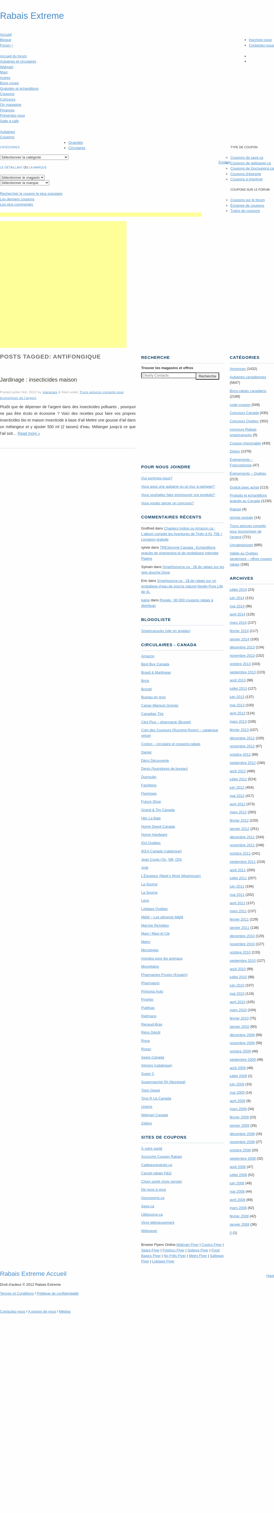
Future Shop (151, 801)
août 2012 (238, 771)
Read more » (29, 433)
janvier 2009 (239, 1125)
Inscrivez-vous (260, 40)
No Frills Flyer (175, 1256)
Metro (145, 942)
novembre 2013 (242, 655)
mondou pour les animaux (162, 958)
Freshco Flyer (173, 1250)
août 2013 (238, 680)
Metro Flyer (198, 1256)
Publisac (148, 1008)
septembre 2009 (243, 1059)
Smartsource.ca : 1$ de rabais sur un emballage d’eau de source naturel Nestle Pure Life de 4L (182, 586)
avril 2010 (237, 1002)
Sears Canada (152, 1057)
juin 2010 (237, 985)
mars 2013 (238, 721)
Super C (147, 1074)
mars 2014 (238, 622)
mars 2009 (238, 1109)
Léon (145, 900)
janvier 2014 (239, 639)
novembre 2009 (242, 1043)
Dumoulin (148, 777)
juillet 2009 (238, 1076)
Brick (145, 681)
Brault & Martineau (156, 672)
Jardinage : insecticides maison (38, 380)
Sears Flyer (150, 1250)
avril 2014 (237, 614)
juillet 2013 (238, 688)
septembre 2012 (243, 763)
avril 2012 (237, 804)
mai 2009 (237, 1092)
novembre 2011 (242, 845)
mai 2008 (237, 1191)
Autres (5, 78)
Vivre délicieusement (157, 1222)
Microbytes (150, 950)
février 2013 (239, 730)
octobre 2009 (240, 1051)
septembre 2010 (243, 961)
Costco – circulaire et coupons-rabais (170, 744)
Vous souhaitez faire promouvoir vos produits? (178, 495)
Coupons (7, 94)
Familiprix (149, 785)
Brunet (146, 689)
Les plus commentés (16, 204)
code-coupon (240, 405)
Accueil (6, 34)
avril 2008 (237, 1200)
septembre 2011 (243, 862)
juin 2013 (237, 697)
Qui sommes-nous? (156, 478)
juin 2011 (237, 886)
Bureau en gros (153, 697)
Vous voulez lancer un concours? (167, 503)
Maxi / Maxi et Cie (155, 933)
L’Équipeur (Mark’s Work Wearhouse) (171, 876)
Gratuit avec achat (244, 487)
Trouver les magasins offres (167, 368)
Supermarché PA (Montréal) (163, 1082)
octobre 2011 (240, 853)
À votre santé (151, 1148)
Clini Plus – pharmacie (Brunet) (166, 722)
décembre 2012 (242, 738)
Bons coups (9, 83)
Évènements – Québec (248, 473)
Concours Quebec (244, 421)
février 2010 (239, 1018)
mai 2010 (237, 993)
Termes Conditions (17, 1293)
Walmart (6, 67)
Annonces (238, 369)
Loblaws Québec (154, 909)
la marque (38, 167)
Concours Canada (244, 413)
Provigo (147, 999)
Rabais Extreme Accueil (33, 1273)
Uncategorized (241, 545)
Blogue (5, 40)
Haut (270, 1276)
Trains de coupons (245, 211)
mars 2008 (238, 1208)
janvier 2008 (239, 1224)
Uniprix (146, 1107)
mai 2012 (237, 796)
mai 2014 (237, 606)
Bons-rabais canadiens (248, 391)
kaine (145, 600)
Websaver (149, 1231)
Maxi (3, 72)
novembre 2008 (242, 1142)
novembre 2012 (242, 746)
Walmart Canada (154, 1115)
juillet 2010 (238, 977)
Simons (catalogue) (156, 1065)
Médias (65, 1311)
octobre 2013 (240, 664)
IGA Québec (151, 843)
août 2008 (238, 1167)
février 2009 (239, 1117)
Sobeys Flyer (197, 1250)
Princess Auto (152, 991)
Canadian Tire (152, 714)
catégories (10, 147)
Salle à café (9, 121)
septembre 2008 (243, 1158)
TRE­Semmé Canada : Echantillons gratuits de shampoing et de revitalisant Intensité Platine (179, 553)
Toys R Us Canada (156, 1098)
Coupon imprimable (245, 443)
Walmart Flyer (187, 1245)
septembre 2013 (243, 672)
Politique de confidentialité (58, 1293)
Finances (7, 110)
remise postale (241, 517)
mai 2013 (237, 705)
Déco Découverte (155, 760)
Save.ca (147, 1206)
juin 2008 (237, 1183)
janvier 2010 (239, 1026)
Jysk (144, 867)
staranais (50, 392)
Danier (146, 752)
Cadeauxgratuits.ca (156, 1165)
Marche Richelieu (155, 925)
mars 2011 (238, 911)
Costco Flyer (211, 1245)
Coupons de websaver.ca (250, 163)
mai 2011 (237, 895)
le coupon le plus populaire (31, 193)
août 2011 (238, 870)
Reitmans (148, 1016)
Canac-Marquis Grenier (160, 705)
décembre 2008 (242, 1134)
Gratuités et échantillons (19, 88)
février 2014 (239, 631)
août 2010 (238, 969)
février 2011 (239, 919)
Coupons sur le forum (247, 200)
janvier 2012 (239, 829)
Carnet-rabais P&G (156, 1173)
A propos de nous (42, 1311)
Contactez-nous (261, 45)
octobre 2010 (240, 952)
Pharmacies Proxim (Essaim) (164, 975)
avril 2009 (237, 1101)
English (225, 162)
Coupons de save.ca (246, 157)
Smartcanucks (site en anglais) (165, 631)
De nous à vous (153, 1189)
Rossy (146, 1049)
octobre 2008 (240, 1150)
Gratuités (75, 142)
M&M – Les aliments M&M (162, 917)
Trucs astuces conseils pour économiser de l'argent (248, 531)
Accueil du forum (13, 56)
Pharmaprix (150, 983)
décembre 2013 (242, 647)
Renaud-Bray (151, 1024)
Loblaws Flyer (163, 1261)
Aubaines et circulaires (18, 61)
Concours (7, 99)
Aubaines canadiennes (248, 377)
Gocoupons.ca (152, 1198)
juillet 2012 (238, 779)
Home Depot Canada (158, 826)
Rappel (235, 509)
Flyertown (149, 793)
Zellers (146, 1123)
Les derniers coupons (17, 199)
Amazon (147, 656)
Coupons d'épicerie (245, 174)
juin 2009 (237, 1084)
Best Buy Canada (155, 664)
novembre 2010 (242, 944)
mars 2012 (238, 812)
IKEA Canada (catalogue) (161, 851)
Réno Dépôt (150, 1032)
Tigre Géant (150, 1090)
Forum (6, 45)
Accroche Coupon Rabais (161, 1156)
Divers (235, 451)
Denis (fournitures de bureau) (164, 768)
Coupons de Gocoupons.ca (252, 168)
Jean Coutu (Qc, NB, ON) (161, 859)
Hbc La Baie (151, 818)
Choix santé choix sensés (161, 1181)
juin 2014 (237, 598)
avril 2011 (237, 903)
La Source (149, 884)
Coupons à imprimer (246, 179)
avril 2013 (237, 713)
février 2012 (239, 820)
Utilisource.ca (152, 1214)
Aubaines (7, 132)
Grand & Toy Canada (158, 810)
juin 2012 (237, 787)
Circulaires (76, 148)
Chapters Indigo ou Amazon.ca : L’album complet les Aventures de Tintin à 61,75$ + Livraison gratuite (182, 533)
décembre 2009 (242, 1035)
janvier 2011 (239, 928)
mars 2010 (238, 1010)
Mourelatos (150, 966)
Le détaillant (11, 167)
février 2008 (239, 1216)
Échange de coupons (247, 205)
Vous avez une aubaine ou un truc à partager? (178, 486)
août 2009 (238, 1068)
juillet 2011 (238, 878)
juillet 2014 (238, 589)
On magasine (10, 105)
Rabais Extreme (32, 16)
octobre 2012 (240, 754)
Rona (145, 1041)
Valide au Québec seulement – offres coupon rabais (251, 558)
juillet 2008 (238, 1175)
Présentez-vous (12, 115)
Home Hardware (154, 834)
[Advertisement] (63, 284)
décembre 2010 (242, 936)
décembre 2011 (242, 837)
